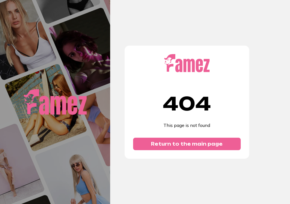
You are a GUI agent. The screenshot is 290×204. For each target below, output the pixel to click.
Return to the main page (187, 144)
